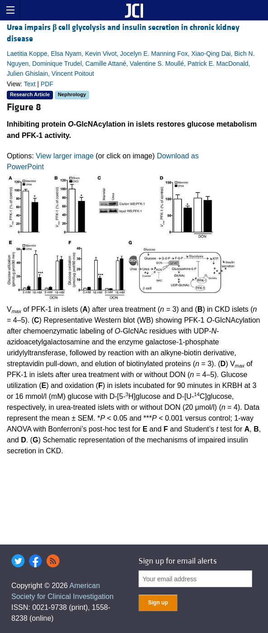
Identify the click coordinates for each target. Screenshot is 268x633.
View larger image (65, 156)
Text (30, 84)
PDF (47, 84)
